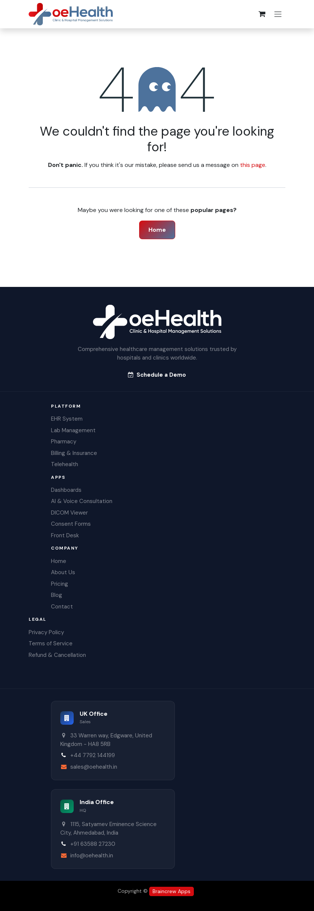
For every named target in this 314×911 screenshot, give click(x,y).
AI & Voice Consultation (81, 501)
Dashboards (66, 490)
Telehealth (64, 464)
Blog (56, 595)
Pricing (59, 584)
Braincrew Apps (171, 891)
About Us (63, 572)
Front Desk (65, 535)
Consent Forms (71, 524)
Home (157, 230)
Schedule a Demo (157, 375)
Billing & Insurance (74, 453)
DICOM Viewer (69, 512)
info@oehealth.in (91, 855)
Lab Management (73, 430)
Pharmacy (63, 441)
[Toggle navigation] (277, 14)
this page (252, 165)
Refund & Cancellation (57, 655)
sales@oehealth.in (93, 767)
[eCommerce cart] (261, 14)
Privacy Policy (46, 632)
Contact (62, 606)
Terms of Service (51, 643)
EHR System (67, 419)
